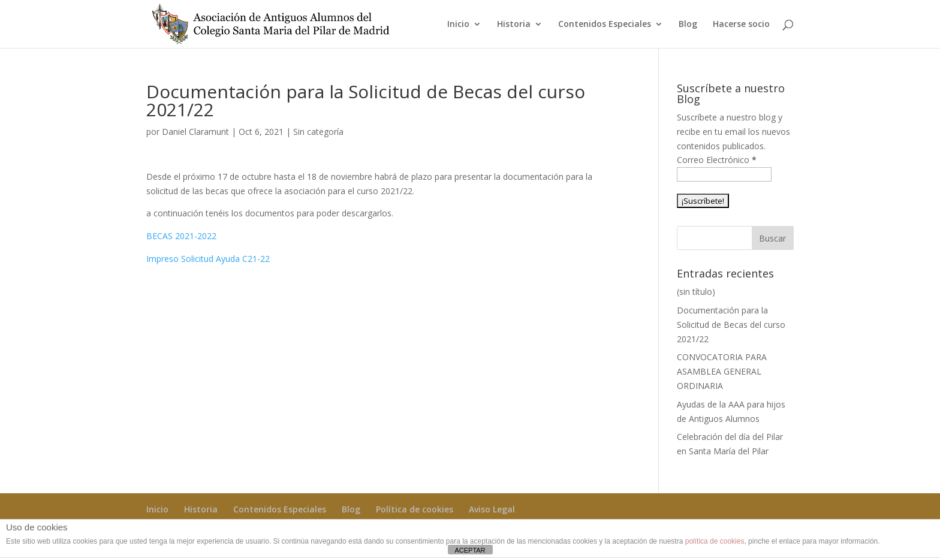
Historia (514, 24)
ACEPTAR (469, 550)
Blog (688, 24)
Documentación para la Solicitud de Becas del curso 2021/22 (731, 324)
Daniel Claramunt (195, 131)
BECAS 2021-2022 (181, 236)
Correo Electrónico (717, 159)
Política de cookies (414, 509)
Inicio (458, 24)
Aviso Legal (492, 509)
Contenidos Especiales (604, 24)
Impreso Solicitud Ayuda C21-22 (208, 258)
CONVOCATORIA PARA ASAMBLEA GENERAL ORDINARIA (722, 371)
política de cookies (715, 541)
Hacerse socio (741, 24)
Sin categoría (318, 131)
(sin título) (696, 291)
